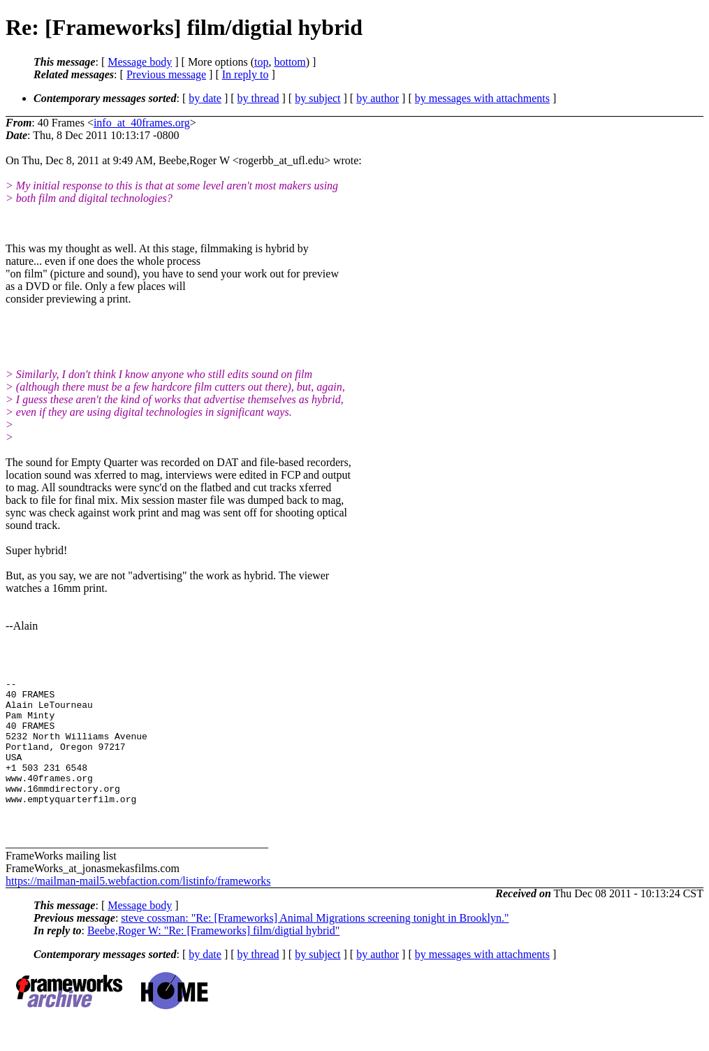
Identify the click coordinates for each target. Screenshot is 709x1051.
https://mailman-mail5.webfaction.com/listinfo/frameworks (138, 908)
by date (205, 98)
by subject (317, 98)
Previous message (166, 74)
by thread (258, 98)
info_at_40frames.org (142, 123)
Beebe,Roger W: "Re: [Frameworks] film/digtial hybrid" (213, 958)
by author (377, 98)
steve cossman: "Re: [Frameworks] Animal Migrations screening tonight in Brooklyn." (315, 945)
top (261, 62)
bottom (289, 62)
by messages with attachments (482, 98)
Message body (140, 62)
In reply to (245, 74)
